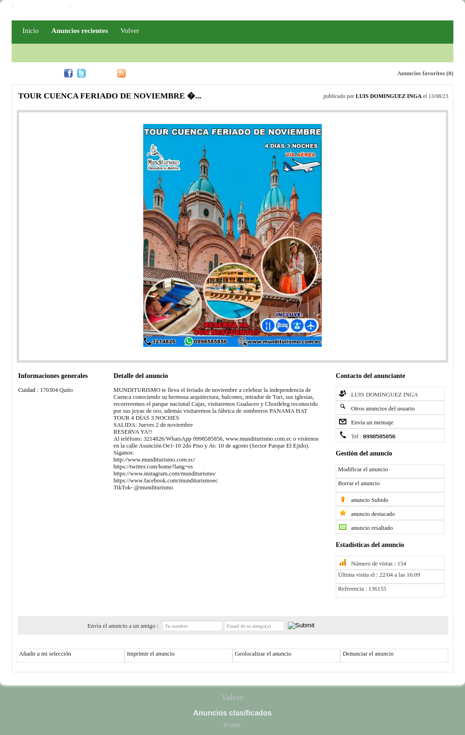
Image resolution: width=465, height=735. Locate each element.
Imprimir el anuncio (150, 653)
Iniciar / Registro (39, 6)
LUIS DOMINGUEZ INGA (389, 96)
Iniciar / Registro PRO (103, 6)
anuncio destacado (373, 514)
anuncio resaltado (372, 528)
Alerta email (346, 72)
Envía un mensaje (372, 422)
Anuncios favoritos (421, 73)
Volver (129, 30)
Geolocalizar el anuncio (263, 653)
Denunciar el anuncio (368, 653)
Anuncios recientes (79, 30)
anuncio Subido (369, 500)
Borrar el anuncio (359, 483)
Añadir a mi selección (45, 653)
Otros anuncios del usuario (383, 408)
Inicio (30, 30)
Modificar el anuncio (363, 469)
